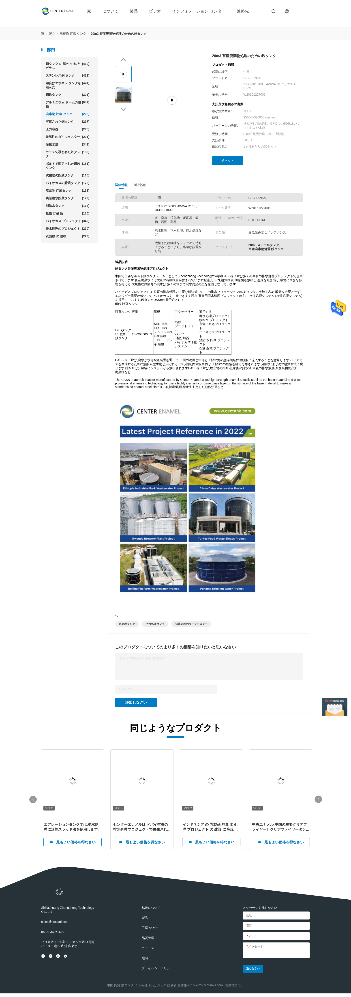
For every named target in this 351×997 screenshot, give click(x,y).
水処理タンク (127, 624)
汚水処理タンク (155, 624)
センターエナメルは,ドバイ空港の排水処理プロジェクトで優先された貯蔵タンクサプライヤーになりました (142, 827)
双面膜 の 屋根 (67, 236)
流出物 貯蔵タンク (67, 191)
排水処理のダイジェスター (191, 624)
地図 (145, 958)
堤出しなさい (136, 702)
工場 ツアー (150, 928)
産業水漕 (67, 144)
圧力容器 (67, 129)
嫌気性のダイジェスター (67, 137)
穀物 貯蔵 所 (67, 213)
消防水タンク (67, 206)
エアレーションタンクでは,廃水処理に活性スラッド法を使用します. (71, 827)
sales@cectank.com (55, 922)
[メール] (276, 936)
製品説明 (140, 185)
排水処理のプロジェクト (67, 229)
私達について (151, 907)
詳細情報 (121, 185)
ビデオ (155, 11)
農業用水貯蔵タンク (67, 198)
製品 (134, 11)
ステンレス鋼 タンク (67, 75)
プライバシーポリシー (156, 970)
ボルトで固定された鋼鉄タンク (67, 165)
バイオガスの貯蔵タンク (67, 183)
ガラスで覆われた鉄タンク (67, 154)
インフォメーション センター (199, 11)
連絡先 (243, 11)
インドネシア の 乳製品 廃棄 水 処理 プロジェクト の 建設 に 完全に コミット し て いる (210, 827)
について (110, 11)
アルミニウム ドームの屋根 (67, 104)
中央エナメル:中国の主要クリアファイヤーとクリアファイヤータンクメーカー (280, 827)
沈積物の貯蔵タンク (67, 175)
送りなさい (253, 968)
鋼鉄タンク (67, 95)
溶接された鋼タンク (67, 122)
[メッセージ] (276, 950)
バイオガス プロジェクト (67, 221)
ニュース (148, 948)
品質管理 (148, 938)
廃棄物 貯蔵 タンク (67, 114)
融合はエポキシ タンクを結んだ (67, 85)
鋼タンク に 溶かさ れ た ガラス (67, 66)
